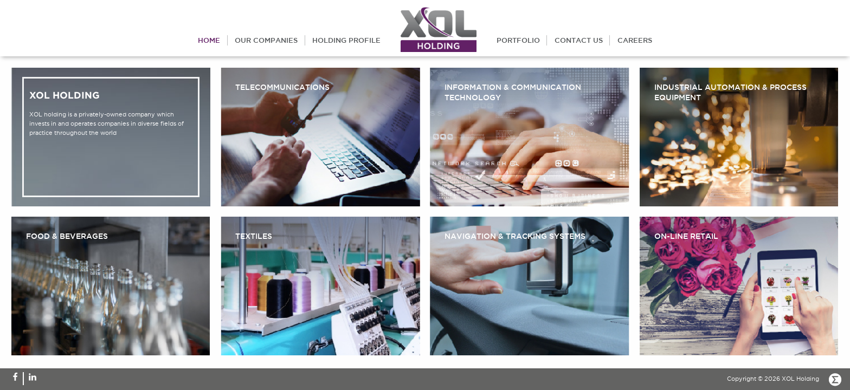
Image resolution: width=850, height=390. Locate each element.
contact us (579, 40)
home (209, 40)
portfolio (518, 40)
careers (634, 40)
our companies (266, 40)
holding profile (346, 40)
